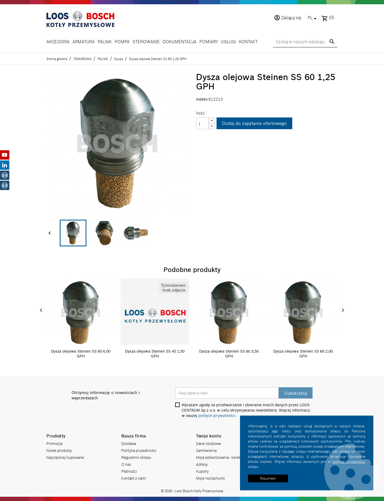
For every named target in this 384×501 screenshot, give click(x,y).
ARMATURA (84, 41)
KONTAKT (248, 41)
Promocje (54, 443)
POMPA (122, 41)
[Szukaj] (305, 42)
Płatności (129, 471)
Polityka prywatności (139, 450)
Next (343, 310)
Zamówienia (206, 450)
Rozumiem (268, 478)
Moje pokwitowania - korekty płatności (228, 457)
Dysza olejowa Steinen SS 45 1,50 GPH (155, 353)
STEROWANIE (146, 41)
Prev (41, 310)
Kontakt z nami (133, 478)
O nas (126, 464)
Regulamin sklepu (136, 457)
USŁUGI (228, 41)
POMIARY (208, 41)
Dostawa (128, 443)
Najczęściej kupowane (65, 457)
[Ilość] (202, 123)
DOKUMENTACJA (180, 41)
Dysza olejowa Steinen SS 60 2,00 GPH (303, 353)
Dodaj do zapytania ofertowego (254, 123)
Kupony (202, 471)
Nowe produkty (59, 450)
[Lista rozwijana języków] (313, 18)
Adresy (202, 464)
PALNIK (105, 41)
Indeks (202, 99)
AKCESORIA (58, 41)
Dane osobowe (208, 443)
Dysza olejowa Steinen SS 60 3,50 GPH (229, 353)
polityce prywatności (216, 415)
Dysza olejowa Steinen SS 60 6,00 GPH (80, 353)
